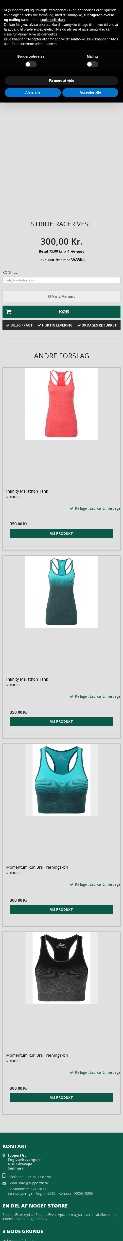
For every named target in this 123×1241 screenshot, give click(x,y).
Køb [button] (36, 312)
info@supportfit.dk (34, 1183)
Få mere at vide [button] (61, 81)
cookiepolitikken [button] (52, 20)
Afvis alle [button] (32, 92)
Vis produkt (61, 533)
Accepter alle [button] (90, 92)
